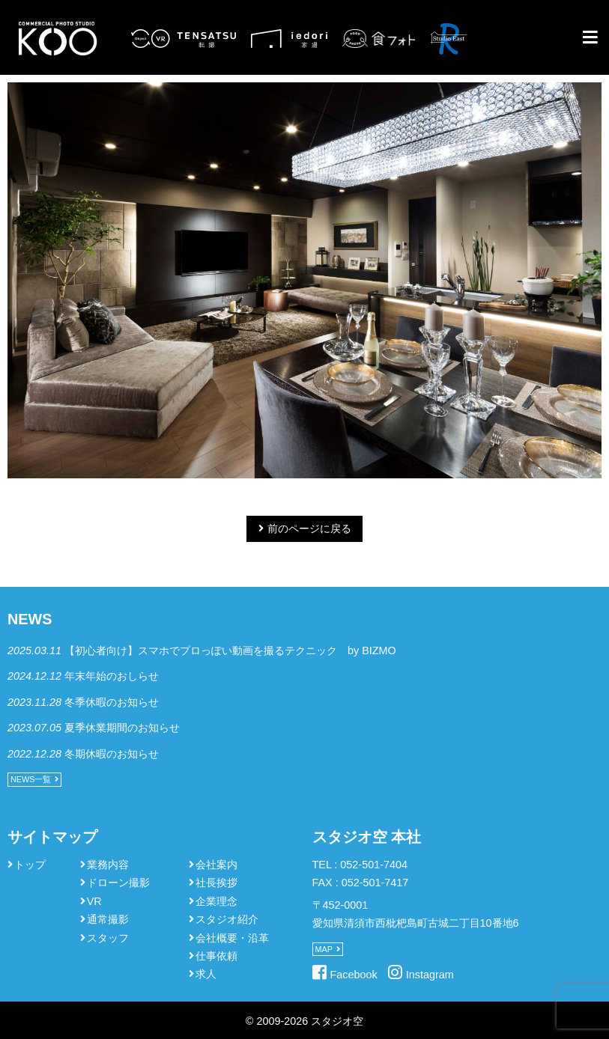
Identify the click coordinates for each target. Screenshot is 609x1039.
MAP (324, 949)
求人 (206, 974)
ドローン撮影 (118, 883)
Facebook (354, 975)
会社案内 (216, 865)
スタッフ (108, 938)
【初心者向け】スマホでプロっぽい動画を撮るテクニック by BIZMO (230, 650)
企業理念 (216, 901)
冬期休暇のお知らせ (111, 754)
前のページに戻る (309, 528)
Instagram (430, 975)
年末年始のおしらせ (111, 676)
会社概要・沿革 (232, 938)
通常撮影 (108, 919)
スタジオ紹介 (227, 919)
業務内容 (108, 865)
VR (94, 901)
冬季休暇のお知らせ (111, 702)
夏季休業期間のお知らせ (122, 728)
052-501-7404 (373, 865)
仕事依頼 (216, 956)
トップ (30, 865)
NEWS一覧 (30, 779)
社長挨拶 (216, 883)
